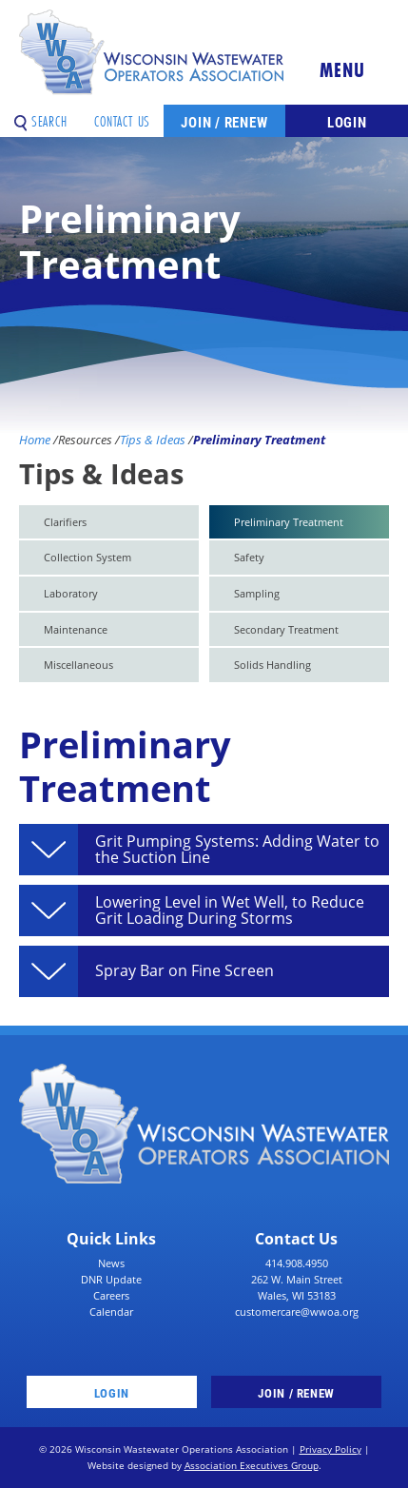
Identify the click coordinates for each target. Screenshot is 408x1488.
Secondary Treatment (286, 629)
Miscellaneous (78, 664)
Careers (111, 1295)
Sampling (257, 593)
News (111, 1263)
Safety (249, 557)
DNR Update (111, 1279)
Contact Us (122, 114)
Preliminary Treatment (288, 522)
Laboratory (71, 593)
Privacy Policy (330, 1449)
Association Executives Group (252, 1465)
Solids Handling (272, 664)
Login (347, 121)
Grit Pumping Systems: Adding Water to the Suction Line (237, 850)
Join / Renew (224, 121)
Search (41, 114)
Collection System (87, 557)
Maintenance (75, 629)
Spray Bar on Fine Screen (184, 971)
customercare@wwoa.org (297, 1311)
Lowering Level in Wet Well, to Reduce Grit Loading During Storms (229, 911)
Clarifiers (65, 522)
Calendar (111, 1311)
